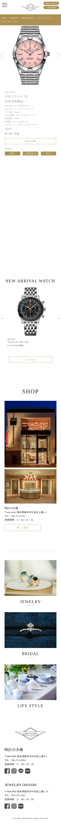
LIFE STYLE (30, 698)
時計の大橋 (30, 141)
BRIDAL (30, 643)
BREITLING (27, 18)
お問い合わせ (51, 3)
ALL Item (30, 363)
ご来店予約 (51, 7)
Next (58, 321)
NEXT (48, 155)
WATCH (13, 18)
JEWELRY (30, 588)
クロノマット (44, 18)
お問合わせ (30, 155)
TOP (4, 18)
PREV (12, 155)
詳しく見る (23, 532)
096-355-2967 (19, 809)
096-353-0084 (18, 520)
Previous (2, 321)
